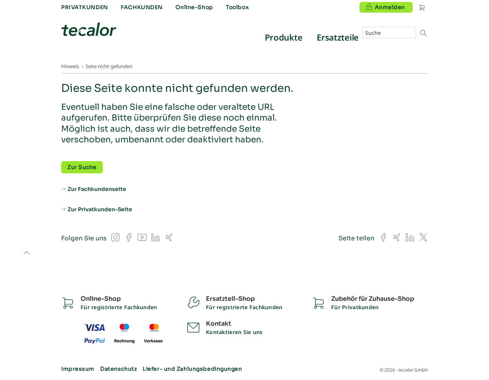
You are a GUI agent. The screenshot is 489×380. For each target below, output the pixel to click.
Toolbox (237, 7)
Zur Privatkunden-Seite (100, 209)
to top (26, 253)
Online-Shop (194, 7)
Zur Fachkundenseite (97, 189)
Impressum (77, 369)
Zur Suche (82, 167)
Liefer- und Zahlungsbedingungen (192, 369)
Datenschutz (118, 369)
